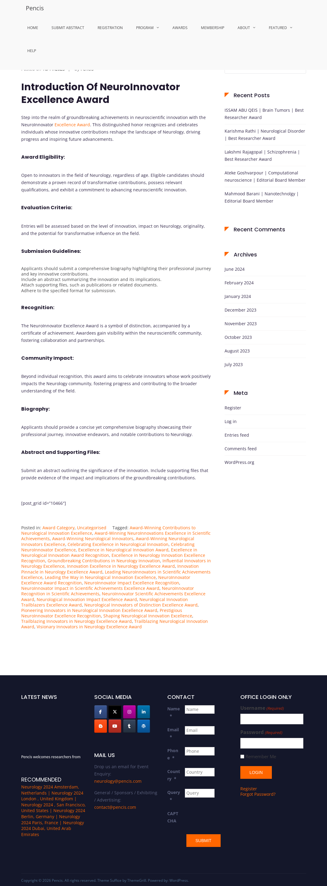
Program (145, 27)
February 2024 (239, 283)
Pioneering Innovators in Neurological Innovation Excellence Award (89, 610)
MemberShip (212, 27)
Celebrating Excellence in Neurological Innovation (118, 544)
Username (262, 708)
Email (173, 733)
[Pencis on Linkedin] (143, 712)
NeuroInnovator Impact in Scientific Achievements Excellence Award (90, 588)
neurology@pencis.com (118, 781)
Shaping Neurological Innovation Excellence (147, 616)
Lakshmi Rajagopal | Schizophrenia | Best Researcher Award (262, 155)
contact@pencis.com (115, 807)
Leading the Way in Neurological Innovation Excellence (100, 577)
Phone (172, 754)
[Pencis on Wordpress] (143, 726)
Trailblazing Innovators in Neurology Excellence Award (76, 621)
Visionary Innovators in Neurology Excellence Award (89, 627)
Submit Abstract (68, 27)
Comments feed (241, 448)
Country (173, 775)
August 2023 (237, 351)
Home (32, 27)
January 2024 (238, 296)
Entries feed (237, 435)
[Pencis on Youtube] (114, 726)
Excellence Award (72, 124)
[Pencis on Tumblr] (129, 726)
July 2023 (234, 364)
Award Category (58, 528)
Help (31, 50)
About (244, 27)
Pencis (35, 8)
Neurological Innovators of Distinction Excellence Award (141, 605)
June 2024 (235, 269)
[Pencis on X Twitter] (114, 712)
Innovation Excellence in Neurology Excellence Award (121, 566)
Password (261, 732)
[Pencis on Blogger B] (100, 726)
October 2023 (238, 337)
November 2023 (241, 323)
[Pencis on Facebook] (100, 712)
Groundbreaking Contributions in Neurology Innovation (104, 561)
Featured (278, 27)
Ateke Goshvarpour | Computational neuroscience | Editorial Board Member (265, 176)
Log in (231, 421)
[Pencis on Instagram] (129, 712)
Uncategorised (91, 528)
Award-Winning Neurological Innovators (92, 538)
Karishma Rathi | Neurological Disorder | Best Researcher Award (265, 134)
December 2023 (240, 310)
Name (173, 712)
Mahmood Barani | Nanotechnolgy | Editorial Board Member (262, 197)
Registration (110, 27)
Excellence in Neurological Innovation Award (123, 550)
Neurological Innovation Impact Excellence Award (87, 599)
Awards (180, 27)
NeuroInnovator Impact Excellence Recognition (131, 583)
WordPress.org (239, 462)
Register (233, 408)
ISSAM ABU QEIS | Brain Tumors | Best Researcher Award (264, 113)
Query (173, 795)
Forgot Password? (257, 793)
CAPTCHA (172, 817)
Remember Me (260, 756)
